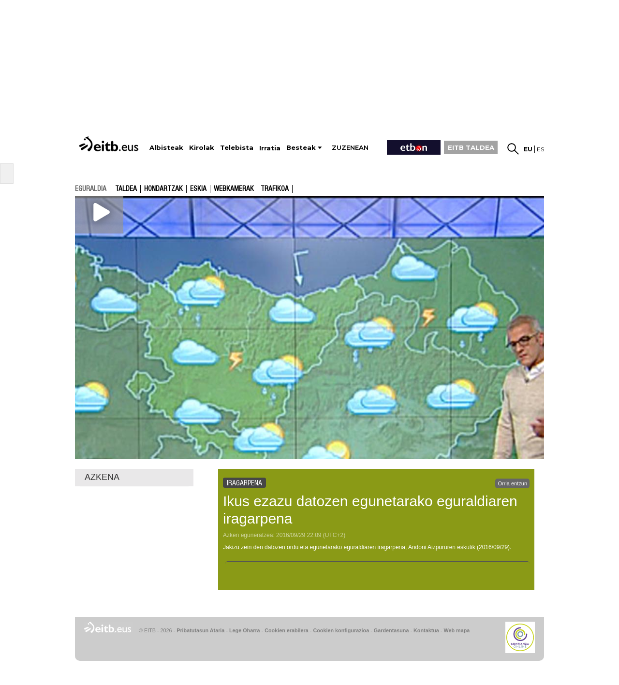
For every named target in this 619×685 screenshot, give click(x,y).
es (540, 149)
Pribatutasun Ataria (200, 630)
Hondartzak (163, 189)
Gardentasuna (391, 630)
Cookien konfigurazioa (341, 630)
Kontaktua (426, 630)
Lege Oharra (244, 630)
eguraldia (90, 188)
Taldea (126, 189)
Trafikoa (275, 189)
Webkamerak (234, 189)
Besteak (301, 147)
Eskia (198, 189)
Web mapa (456, 630)
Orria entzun (512, 483)
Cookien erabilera (287, 630)
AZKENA (102, 477)
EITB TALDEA (471, 147)
